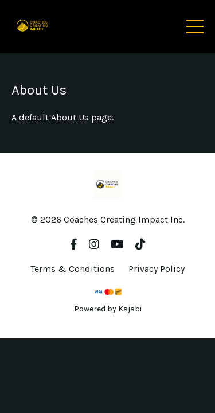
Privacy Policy (156, 268)
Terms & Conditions (72, 268)
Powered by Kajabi (108, 309)
